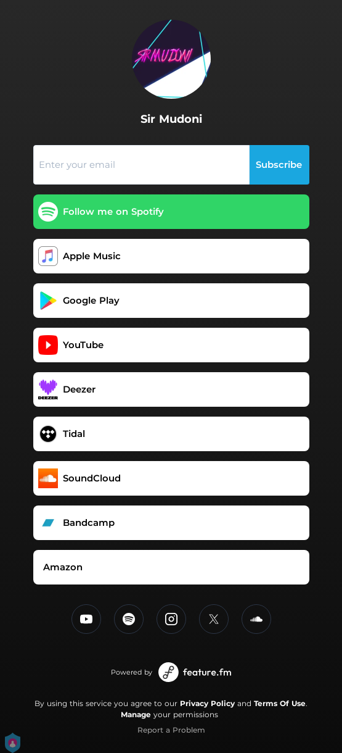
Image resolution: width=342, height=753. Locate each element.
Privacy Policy (207, 703)
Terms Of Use (280, 703)
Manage (136, 714)
